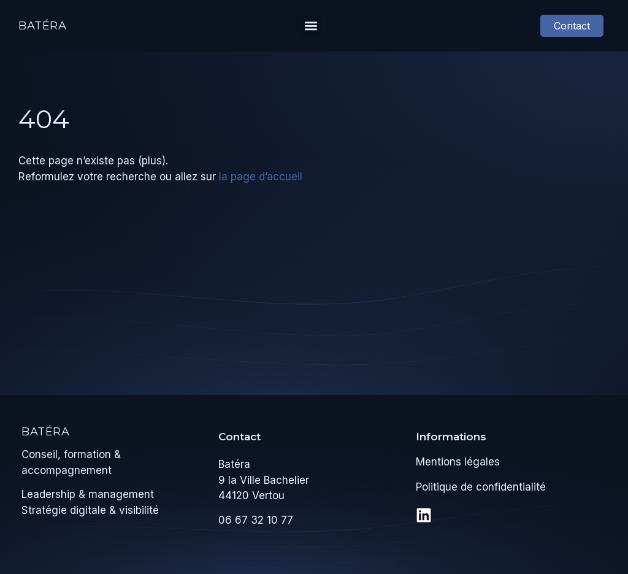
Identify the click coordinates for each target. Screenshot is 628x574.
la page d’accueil (260, 176)
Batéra (42, 26)
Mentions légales (458, 462)
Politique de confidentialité (481, 487)
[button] (311, 26)
